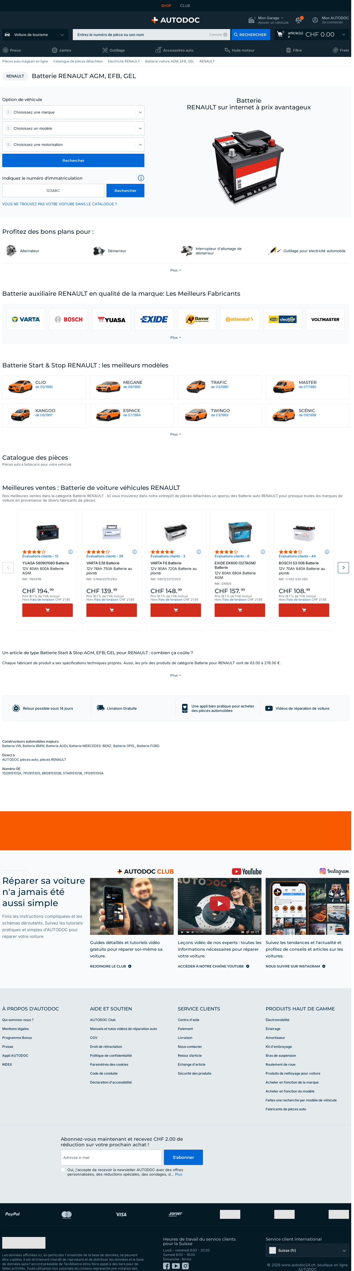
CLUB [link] (185, 5)
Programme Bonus (17, 1026)
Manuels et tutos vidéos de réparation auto (123, 1017)
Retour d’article (190, 1044)
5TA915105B (72, 762)
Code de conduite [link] (104, 1062)
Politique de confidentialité (111, 1044)
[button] (268, 20)
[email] (111, 1146)
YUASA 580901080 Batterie (47, 568)
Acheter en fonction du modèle (290, 1080)
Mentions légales (15, 1017)
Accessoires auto (178, 50)
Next (343, 567)
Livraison (185, 1026)
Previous (8, 567)
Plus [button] (178, 1163)
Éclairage (273, 1017)
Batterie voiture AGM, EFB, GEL (169, 61)
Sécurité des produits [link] (194, 1062)
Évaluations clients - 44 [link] (297, 556)
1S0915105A (11, 762)
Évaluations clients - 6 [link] (232, 556)
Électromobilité (277, 1008)
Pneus (15, 50)
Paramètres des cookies (109, 1053)
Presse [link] (7, 1035)
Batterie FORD (148, 734)
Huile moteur (243, 50)
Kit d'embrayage (279, 1035)
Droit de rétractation (106, 1035)
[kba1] (53, 190)
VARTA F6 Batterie (176, 568)
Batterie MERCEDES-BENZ (90, 734)
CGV (94, 1026)
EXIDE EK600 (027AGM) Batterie (240, 570)
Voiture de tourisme (31, 34)
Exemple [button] (215, 35)
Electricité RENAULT (124, 61)
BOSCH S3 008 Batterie (304, 568)
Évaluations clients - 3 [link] (168, 556)
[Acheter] (47, 610)
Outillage (117, 50)
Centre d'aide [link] (188, 1008)
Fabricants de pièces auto (286, 1098)
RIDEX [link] (7, 1053)
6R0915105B (51, 762)
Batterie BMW (33, 734)
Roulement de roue (280, 1053)
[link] (312, 34)
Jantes (65, 50)
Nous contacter (190, 1035)
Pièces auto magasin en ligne (25, 61)
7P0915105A (93, 762)
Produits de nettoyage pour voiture (293, 1062)
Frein (344, 50)
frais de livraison (42, 599)
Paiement (185, 1017)
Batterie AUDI (56, 734)
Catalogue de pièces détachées (78, 61)
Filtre (297, 50)
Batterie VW (11, 734)
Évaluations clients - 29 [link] (104, 556)
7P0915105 (31, 762)
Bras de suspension (281, 1044)
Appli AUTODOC (15, 1044)
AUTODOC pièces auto (20, 748)
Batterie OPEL (124, 734)
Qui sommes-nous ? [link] (17, 1008)
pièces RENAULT (53, 748)
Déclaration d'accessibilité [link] (111, 1071)
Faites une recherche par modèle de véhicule (301, 1089)
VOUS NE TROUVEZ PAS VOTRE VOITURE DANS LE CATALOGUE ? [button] (59, 204)
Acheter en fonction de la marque (292, 1071)
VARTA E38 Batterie (111, 568)
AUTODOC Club (102, 1008)
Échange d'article (191, 1053)
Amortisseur (275, 1026)
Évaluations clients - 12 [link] (40, 556)
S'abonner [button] (183, 1146)
